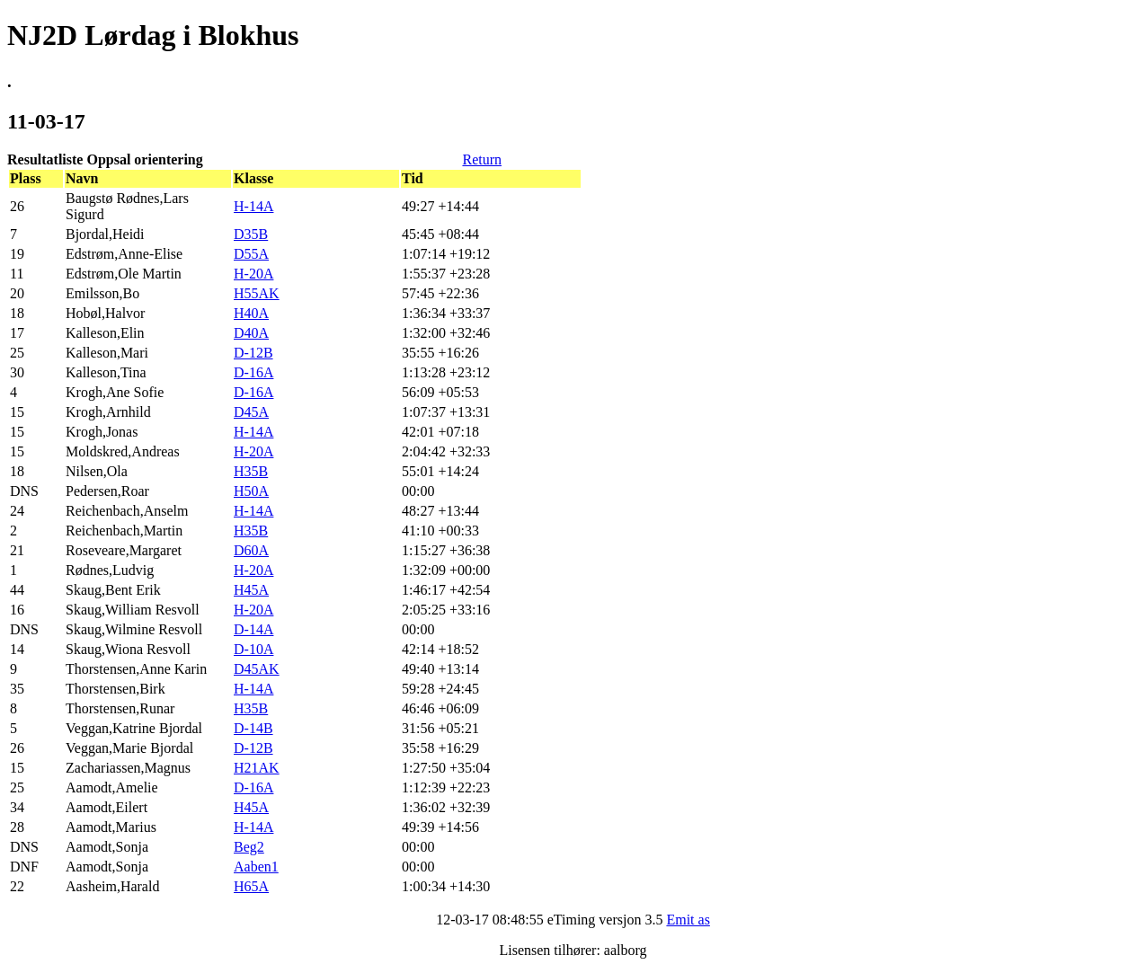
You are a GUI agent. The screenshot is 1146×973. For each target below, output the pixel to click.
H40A (251, 313)
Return (482, 159)
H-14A (253, 206)
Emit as (687, 919)
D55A (251, 253)
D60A (251, 550)
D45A (251, 412)
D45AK (257, 669)
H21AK (257, 767)
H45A (251, 589)
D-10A (253, 649)
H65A (251, 886)
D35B (251, 234)
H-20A (253, 273)
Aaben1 (256, 866)
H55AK (257, 293)
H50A (251, 491)
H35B (251, 471)
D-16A (253, 372)
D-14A (253, 629)
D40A (251, 333)
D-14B (253, 728)
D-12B (253, 352)
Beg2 (249, 846)
